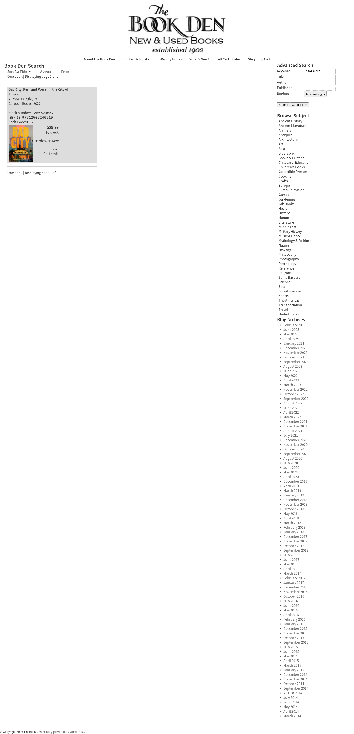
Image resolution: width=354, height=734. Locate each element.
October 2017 (293, 546)
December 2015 (295, 628)
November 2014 (295, 679)
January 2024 (293, 343)
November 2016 (295, 592)
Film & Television (292, 190)
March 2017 (292, 573)
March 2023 (292, 385)
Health (284, 208)
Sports (284, 296)
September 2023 (295, 362)
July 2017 (290, 555)
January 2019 (293, 495)
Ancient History (290, 121)
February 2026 (294, 325)
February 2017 (294, 578)
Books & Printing (291, 158)
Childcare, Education (295, 162)
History (284, 213)
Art (281, 144)
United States (289, 314)
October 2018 (293, 509)
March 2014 (292, 716)
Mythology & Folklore (295, 240)
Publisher (284, 88)
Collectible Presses (293, 171)
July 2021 (290, 435)
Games (284, 194)
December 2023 (295, 348)
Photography (289, 259)
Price (65, 71)
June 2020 (291, 467)
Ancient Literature (292, 125)
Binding (283, 93)
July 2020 (290, 463)
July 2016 (290, 601)
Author (46, 71)
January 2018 (293, 532)
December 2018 (295, 500)
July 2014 (290, 697)
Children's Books (292, 167)
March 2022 (292, 417)
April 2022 (291, 412)
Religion (285, 273)
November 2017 (295, 541)
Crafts (283, 181)
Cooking (285, 176)
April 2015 (291, 661)
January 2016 (293, 624)
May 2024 (290, 334)
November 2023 (295, 352)
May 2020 (290, 472)
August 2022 (292, 403)
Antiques (285, 135)
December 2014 (295, 674)
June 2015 (291, 651)
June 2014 (291, 702)
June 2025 (291, 329)
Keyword (284, 71)
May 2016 (290, 610)
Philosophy (287, 254)
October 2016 (293, 596)
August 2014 (292, 693)
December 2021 (295, 421)
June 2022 (291, 408)
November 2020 (295, 444)
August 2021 (292, 431)
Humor (284, 217)
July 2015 (290, 647)
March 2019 (292, 490)
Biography (286, 153)
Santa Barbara (289, 277)
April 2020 (291, 477)
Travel (283, 309)
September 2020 (295, 454)
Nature (284, 245)
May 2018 (290, 513)
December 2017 (295, 536)
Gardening (287, 199)
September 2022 (295, 398)
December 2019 (295, 481)
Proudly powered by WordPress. (63, 732)
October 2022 (293, 394)
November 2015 (295, 633)
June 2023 (291, 371)
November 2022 (295, 389)
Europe (284, 185)
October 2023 (293, 357)
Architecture (288, 139)
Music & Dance (290, 236)
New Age (285, 250)
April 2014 (291, 711)
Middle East (287, 227)
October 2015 (293, 638)
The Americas (289, 300)
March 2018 (292, 523)
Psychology (287, 263)
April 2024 (291, 339)
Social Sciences (290, 291)
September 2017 (295, 550)
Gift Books (286, 204)
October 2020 (293, 449)
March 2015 (292, 665)
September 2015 (295, 642)
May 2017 (290, 564)
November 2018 (295, 504)
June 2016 (291, 605)
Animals (285, 130)
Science (284, 282)
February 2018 (294, 527)
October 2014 (293, 684)
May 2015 (290, 656)
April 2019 (291, 486)
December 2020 (295, 440)
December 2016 (295, 587)
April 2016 (291, 615)
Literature (286, 222)
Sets (282, 286)
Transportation (290, 305)
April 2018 (291, 518)
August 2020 (292, 458)
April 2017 (291, 569)
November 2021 (295, 426)
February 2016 (294, 619)
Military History (290, 231)
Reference (286, 268)
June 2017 (291, 559)
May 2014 (290, 707)
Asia (282, 148)
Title (25, 71)
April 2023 (291, 380)
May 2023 (290, 375)
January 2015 (293, 670)
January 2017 (293, 582)
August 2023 (292, 366)
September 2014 (295, 688)
